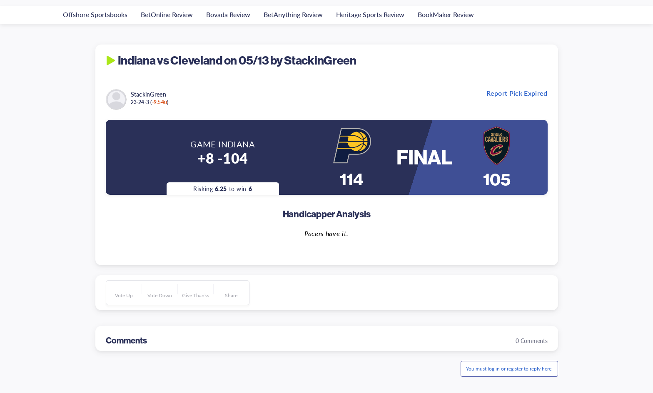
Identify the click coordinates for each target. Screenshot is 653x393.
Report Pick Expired (516, 93)
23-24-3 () (150, 102)
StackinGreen (148, 94)
